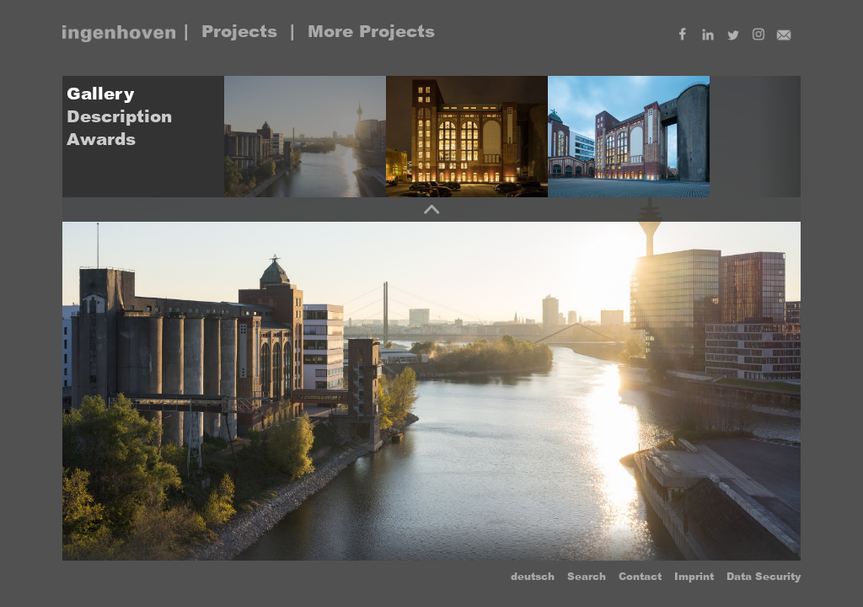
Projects (239, 31)
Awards (101, 139)
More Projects (371, 31)
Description (119, 116)
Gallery (100, 94)
